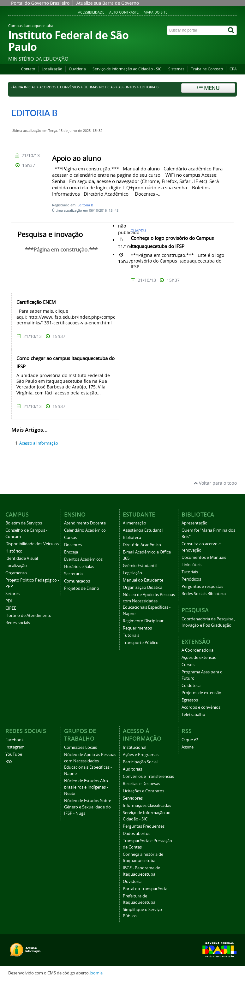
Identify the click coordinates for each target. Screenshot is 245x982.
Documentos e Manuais (204, 557)
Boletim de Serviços (23, 523)
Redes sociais (17, 622)
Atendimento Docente (85, 523)
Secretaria (73, 574)
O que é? (190, 739)
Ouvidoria (77, 69)
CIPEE (10, 608)
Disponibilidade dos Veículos (32, 544)
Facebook (14, 739)
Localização (52, 69)
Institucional (134, 747)
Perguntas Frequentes (143, 826)
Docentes (73, 544)
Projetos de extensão (201, 692)
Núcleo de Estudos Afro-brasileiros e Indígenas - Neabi (86, 787)
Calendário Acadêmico (85, 530)
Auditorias (132, 769)
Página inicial (23, 87)
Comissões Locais (80, 747)
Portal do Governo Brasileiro (40, 3)
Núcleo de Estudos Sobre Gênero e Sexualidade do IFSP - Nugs (87, 807)
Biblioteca (132, 537)
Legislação (132, 573)
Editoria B (85, 205)
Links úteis (191, 564)
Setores (12, 593)
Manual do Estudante (143, 580)
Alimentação (134, 523)
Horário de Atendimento (28, 615)
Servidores (133, 798)
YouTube (13, 754)
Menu (208, 88)
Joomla (96, 973)
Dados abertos (136, 833)
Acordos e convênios (59, 87)
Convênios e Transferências (148, 776)
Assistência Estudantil (143, 530)
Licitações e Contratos (143, 791)
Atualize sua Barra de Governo (107, 3)
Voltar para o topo (215, 483)
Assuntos (127, 87)
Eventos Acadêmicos (83, 559)
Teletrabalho (193, 714)
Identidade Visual (21, 558)
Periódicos (191, 579)
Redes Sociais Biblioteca (204, 593)
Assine (188, 747)
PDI (8, 601)
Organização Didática (142, 587)
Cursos (70, 537)
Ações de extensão (199, 657)
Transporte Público (140, 642)
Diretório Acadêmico (142, 544)
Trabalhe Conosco (207, 69)
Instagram (15, 747)
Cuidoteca (191, 685)
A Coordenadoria (197, 650)
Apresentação (194, 523)
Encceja (71, 552)
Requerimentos (137, 628)
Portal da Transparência (145, 888)
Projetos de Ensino (81, 588)
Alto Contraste (124, 12)
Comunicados (77, 581)
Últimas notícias (99, 87)
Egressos (190, 700)
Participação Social (140, 762)
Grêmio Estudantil (140, 565)
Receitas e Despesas (141, 783)
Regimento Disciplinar (143, 621)
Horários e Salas (79, 566)
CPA (233, 69)
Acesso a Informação (38, 443)
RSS (8, 761)
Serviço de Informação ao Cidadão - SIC (127, 69)
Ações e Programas (140, 754)
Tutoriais (131, 635)
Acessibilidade (91, 12)
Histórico (13, 551)
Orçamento (16, 573)
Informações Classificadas (147, 805)
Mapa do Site (155, 12)
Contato (28, 69)
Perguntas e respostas (202, 586)
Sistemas (176, 69)
